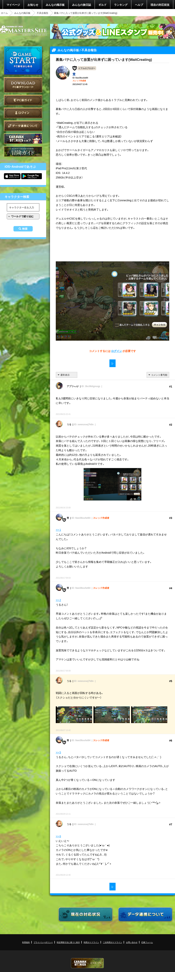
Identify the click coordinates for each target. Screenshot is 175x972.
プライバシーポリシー (43, 942)
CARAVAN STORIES (87, 963)
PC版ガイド (23, 100)
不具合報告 (42, 13)
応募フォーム (147, 942)
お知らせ (33, 5)
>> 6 (58, 836)
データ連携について (23, 126)
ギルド (102, 5)
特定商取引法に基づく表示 (68, 942)
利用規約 (26, 942)
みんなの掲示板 (55, 5)
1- (112, 363)
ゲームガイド (23, 151)
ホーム (4, 13)
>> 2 (58, 600)
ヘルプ (139, 5)
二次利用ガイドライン (112, 942)
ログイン (23, 113)
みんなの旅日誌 (81, 5)
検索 (25, 228)
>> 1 (58, 530)
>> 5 (58, 752)
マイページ (13, 5)
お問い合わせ (132, 942)
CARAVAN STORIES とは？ (23, 138)
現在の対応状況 (160, 5)
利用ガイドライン (91, 942)
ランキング (121, 5)
